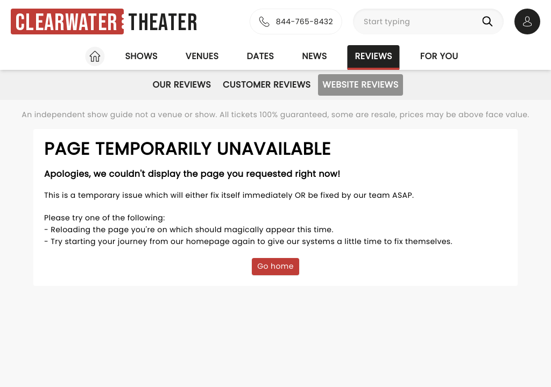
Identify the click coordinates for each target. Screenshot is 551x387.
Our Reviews (181, 84)
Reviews (373, 56)
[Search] (490, 21)
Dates (260, 56)
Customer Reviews (266, 84)
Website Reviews (360, 84)
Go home (275, 266)
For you (439, 56)
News (314, 56)
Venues (202, 56)
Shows (141, 56)
